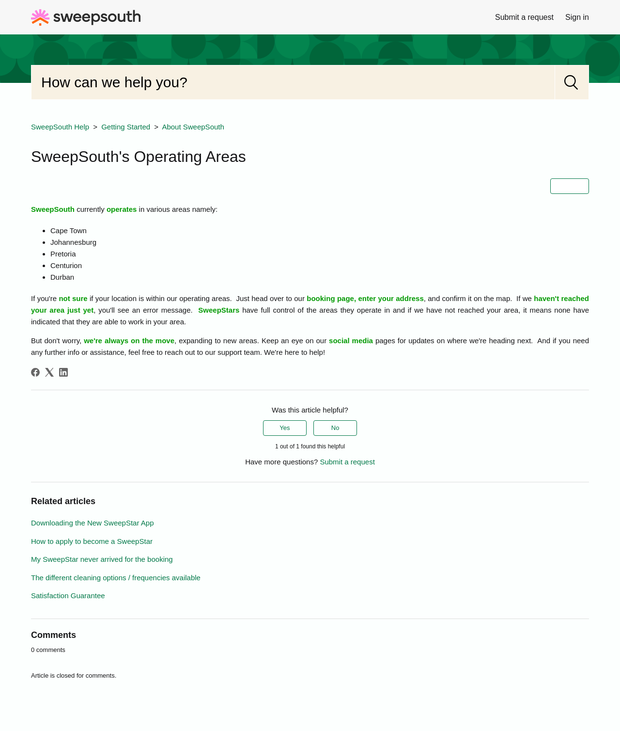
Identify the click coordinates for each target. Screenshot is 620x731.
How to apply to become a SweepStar (92, 541)
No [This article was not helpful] (335, 427)
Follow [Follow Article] (569, 186)
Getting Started (125, 127)
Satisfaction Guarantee (68, 595)
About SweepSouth (193, 127)
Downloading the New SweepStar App (92, 523)
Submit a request (524, 17)
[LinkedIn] (63, 372)
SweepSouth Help (60, 127)
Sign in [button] (577, 17)
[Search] (293, 82)
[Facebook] (35, 372)
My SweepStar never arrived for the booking (102, 559)
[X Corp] (49, 372)
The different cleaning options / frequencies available (116, 577)
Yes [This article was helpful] (284, 427)
